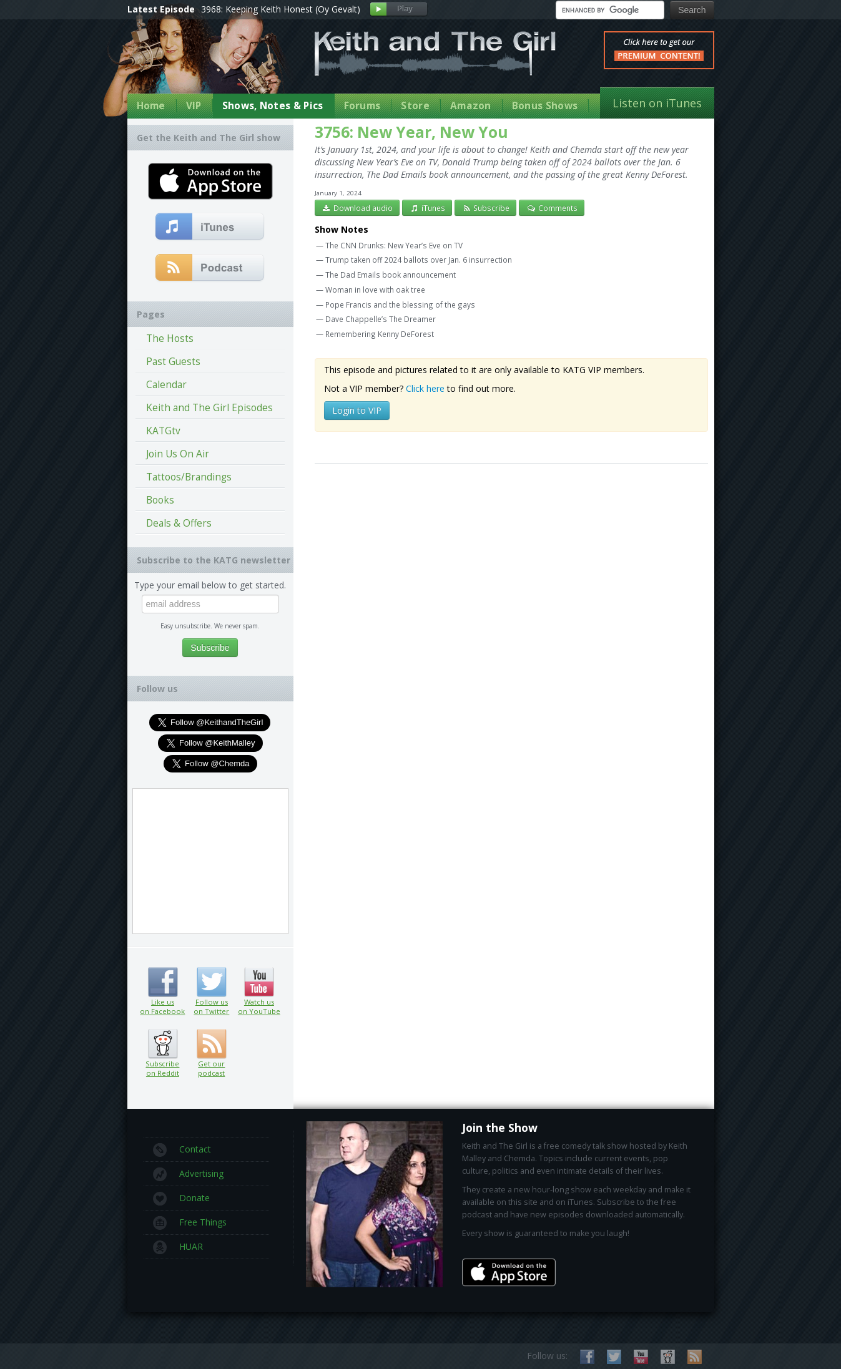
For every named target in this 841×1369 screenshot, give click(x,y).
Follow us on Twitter (211, 982)
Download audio (357, 208)
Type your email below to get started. (210, 585)
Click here (425, 388)
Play (399, 9)
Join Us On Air (177, 453)
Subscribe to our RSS (694, 1357)
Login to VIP (356, 410)
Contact (182, 1150)
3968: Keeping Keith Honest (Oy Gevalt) (280, 9)
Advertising (188, 1174)
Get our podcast (211, 1068)
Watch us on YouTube (258, 982)
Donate (181, 1199)
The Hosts (170, 338)
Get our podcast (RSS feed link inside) (211, 1044)
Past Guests (173, 361)
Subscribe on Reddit (162, 1044)
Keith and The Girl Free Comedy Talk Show (435, 53)
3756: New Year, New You (411, 132)
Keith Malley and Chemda (200, 63)
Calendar (166, 384)
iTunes (427, 208)
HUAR (178, 1247)
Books (160, 500)
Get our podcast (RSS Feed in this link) (210, 268)
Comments (552, 208)
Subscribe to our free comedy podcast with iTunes (210, 227)
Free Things (190, 1223)
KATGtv (163, 430)
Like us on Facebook (162, 982)
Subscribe (485, 208)
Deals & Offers (179, 523)
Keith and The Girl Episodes (209, 407)
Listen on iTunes (657, 102)
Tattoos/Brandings (189, 477)
